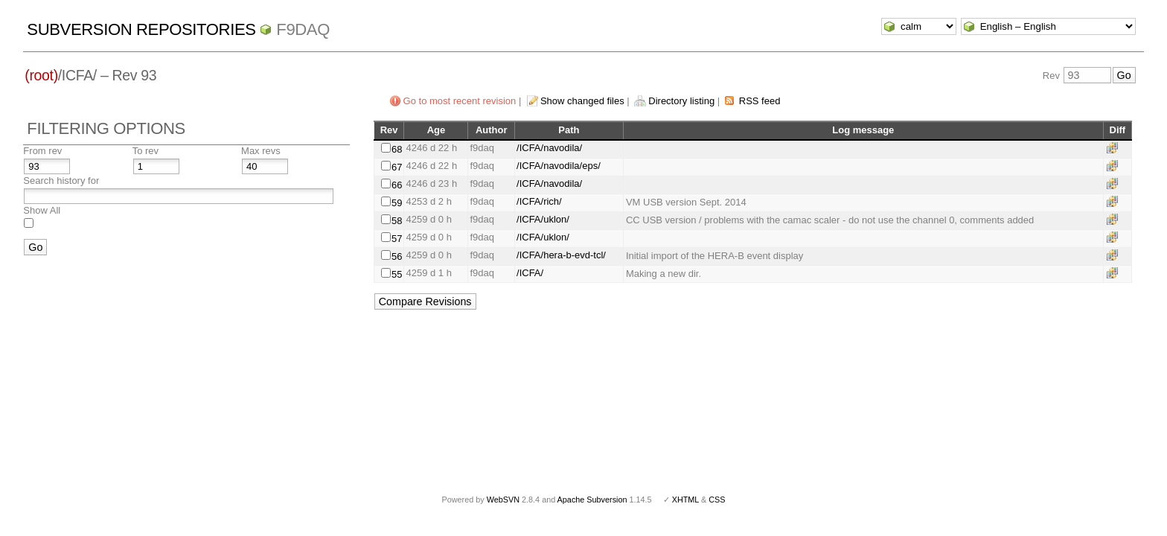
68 (396, 149)
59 (396, 202)
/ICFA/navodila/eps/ (559, 165)
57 (396, 238)
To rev (145, 150)
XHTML (685, 499)
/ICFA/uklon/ (543, 219)
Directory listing (681, 100)
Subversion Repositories (141, 29)
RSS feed (760, 100)
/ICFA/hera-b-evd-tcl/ (561, 255)
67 (396, 167)
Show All (41, 210)
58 (396, 220)
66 (396, 185)
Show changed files (582, 100)
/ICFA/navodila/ (549, 147)
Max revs (261, 150)
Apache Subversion (592, 499)
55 (396, 274)
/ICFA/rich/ (539, 201)
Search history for (61, 180)
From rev (42, 150)
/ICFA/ (530, 272)
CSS (717, 499)
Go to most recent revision (460, 100)
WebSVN (503, 499)
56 (396, 256)
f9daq (303, 29)
